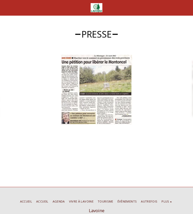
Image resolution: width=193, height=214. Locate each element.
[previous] (8, 89)
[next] (185, 89)
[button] (5, 7)
